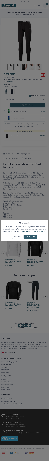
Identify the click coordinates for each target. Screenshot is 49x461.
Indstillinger (17, 236)
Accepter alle (31, 236)
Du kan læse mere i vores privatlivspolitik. (33, 231)
